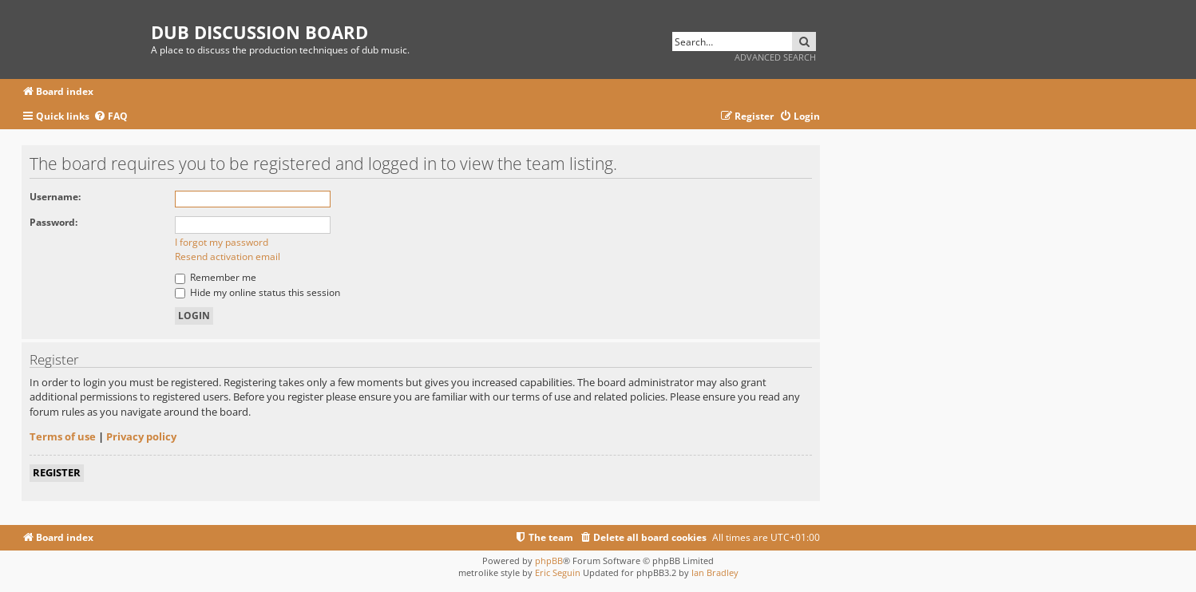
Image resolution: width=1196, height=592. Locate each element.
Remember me (215, 277)
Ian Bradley (715, 572)
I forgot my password (221, 242)
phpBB (549, 560)
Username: (55, 196)
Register (57, 472)
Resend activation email (227, 256)
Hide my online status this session (257, 292)
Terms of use (63, 436)
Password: (53, 222)
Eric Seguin (557, 572)
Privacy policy (141, 436)
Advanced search (775, 57)
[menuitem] (110, 117)
